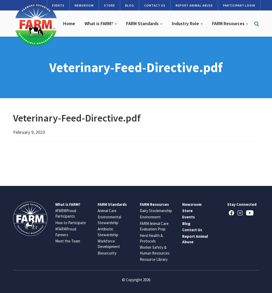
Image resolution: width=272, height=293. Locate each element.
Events (188, 216)
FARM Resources (230, 23)
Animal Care (107, 210)
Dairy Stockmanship (156, 210)
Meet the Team (67, 241)
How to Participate (70, 222)
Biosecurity (107, 253)
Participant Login (239, 5)
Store (109, 5)
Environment (150, 216)
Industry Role (187, 23)
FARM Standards (144, 23)
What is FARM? (101, 23)
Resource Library (154, 259)
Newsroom (84, 5)
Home (69, 23)
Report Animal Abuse (194, 5)
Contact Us (154, 5)
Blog (129, 5)
